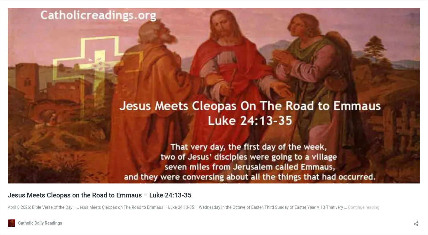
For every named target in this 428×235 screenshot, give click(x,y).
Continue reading (364, 207)
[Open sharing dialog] (416, 221)
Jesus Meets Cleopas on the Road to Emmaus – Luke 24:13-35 (99, 195)
